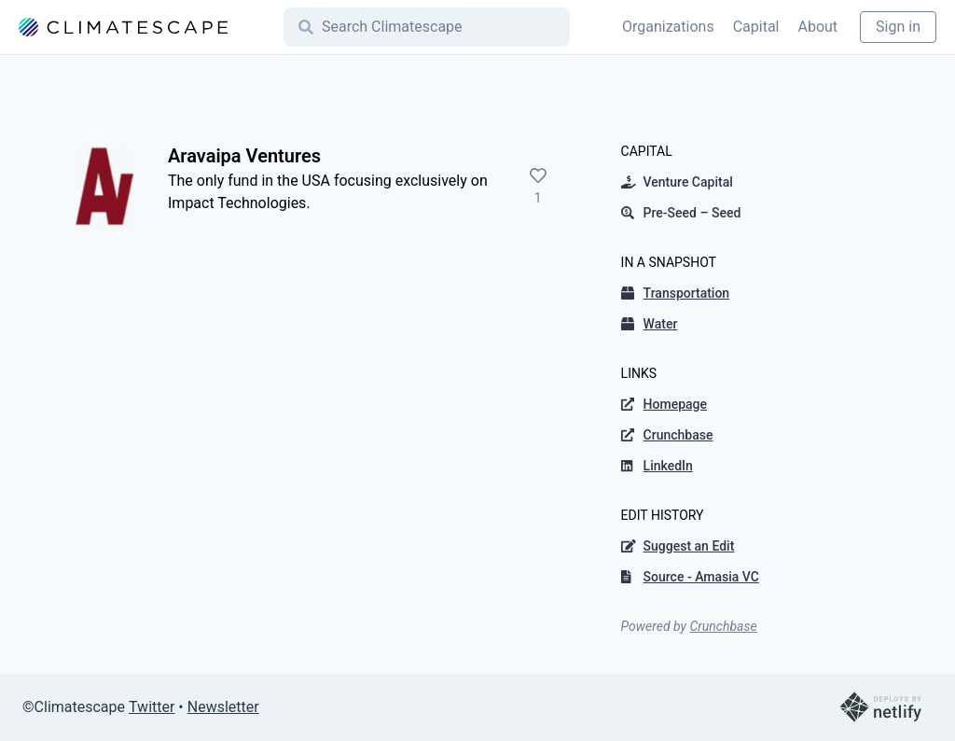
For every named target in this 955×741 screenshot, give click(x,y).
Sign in (898, 26)
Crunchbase (722, 626)
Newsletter (223, 707)
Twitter (151, 707)
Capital (756, 26)
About (817, 26)
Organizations (668, 26)
